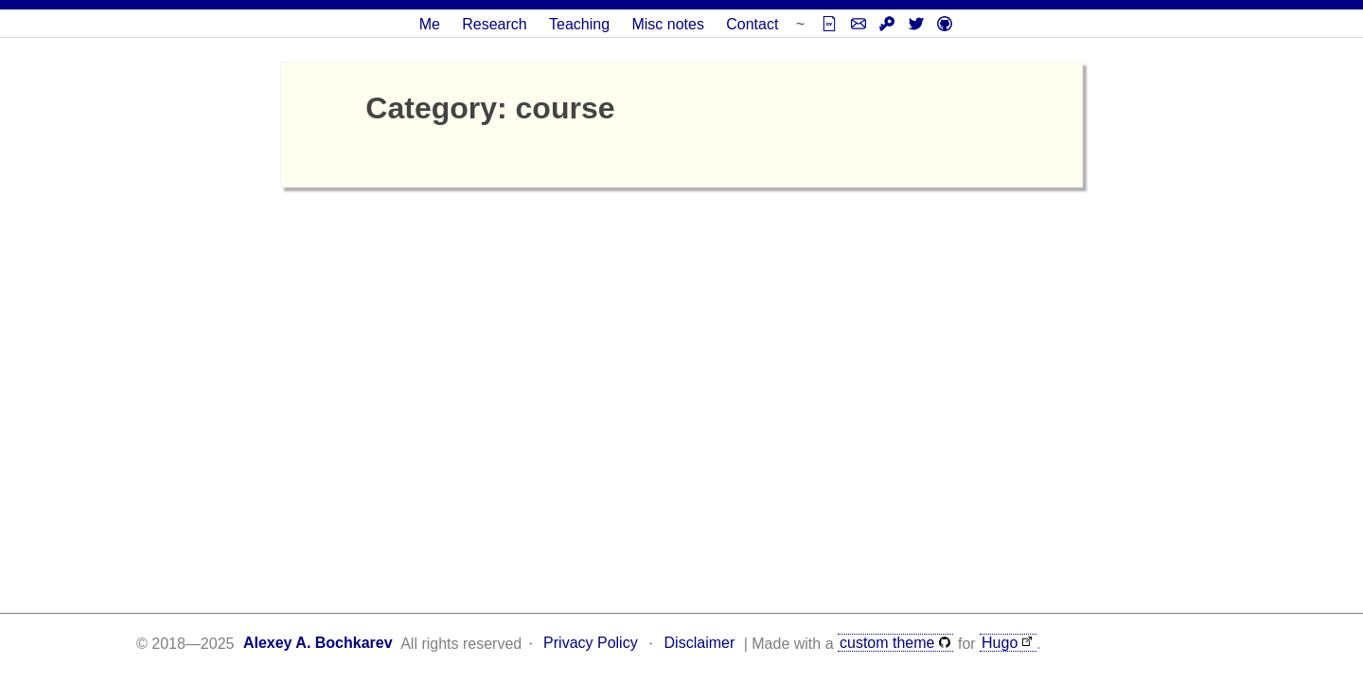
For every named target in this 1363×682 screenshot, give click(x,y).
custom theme (887, 643)
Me (429, 24)
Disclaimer (699, 643)
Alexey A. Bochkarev (318, 643)
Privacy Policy (590, 643)
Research (494, 24)
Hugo (1000, 643)
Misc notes (667, 24)
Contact (752, 24)
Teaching (579, 24)
